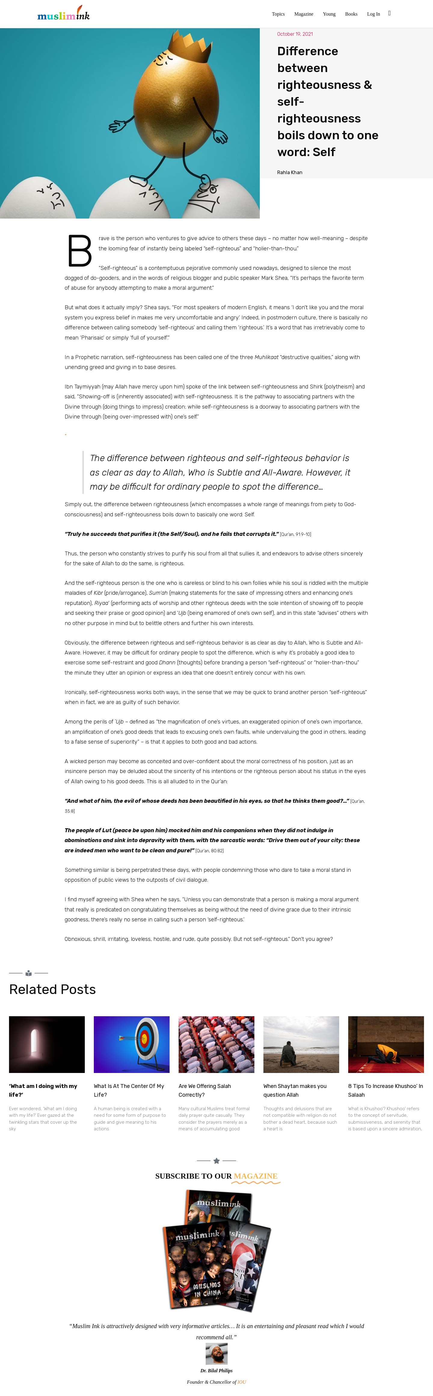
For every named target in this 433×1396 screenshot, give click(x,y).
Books (351, 14)
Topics (278, 14)
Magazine (303, 14)
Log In (373, 14)
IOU (242, 1382)
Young (329, 14)
